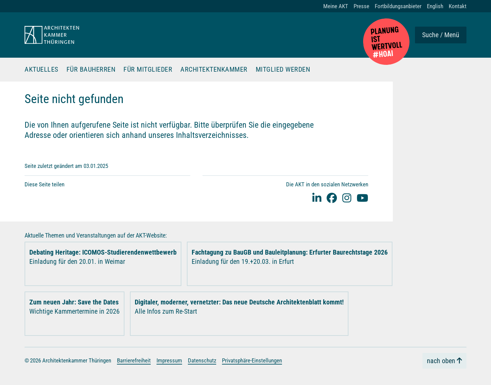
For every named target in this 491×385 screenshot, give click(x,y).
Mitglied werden (283, 69)
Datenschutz (202, 360)
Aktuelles (41, 69)
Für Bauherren (91, 69)
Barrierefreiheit (134, 360)
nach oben (441, 361)
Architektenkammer (214, 69)
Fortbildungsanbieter (398, 6)
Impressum (169, 360)
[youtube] (362, 197)
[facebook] (332, 197)
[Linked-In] (316, 197)
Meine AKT (335, 6)
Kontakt (457, 6)
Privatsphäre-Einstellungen (252, 360)
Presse (361, 6)
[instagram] (346, 197)
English (435, 6)
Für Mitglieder (147, 69)
